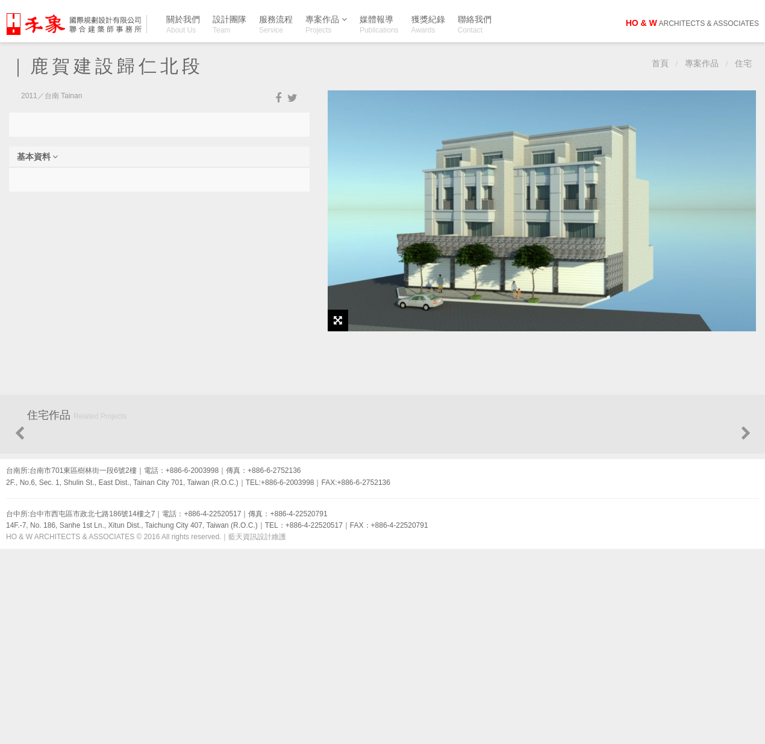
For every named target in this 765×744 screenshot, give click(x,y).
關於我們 (183, 24)
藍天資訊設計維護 (257, 732)
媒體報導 (379, 24)
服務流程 (276, 24)
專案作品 (326, 21)
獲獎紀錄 (428, 24)
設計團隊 (229, 24)
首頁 (660, 63)
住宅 (743, 63)
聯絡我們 (475, 24)
